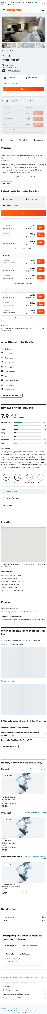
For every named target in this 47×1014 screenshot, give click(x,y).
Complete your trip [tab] (12, 946)
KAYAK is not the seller (24, 990)
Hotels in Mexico (38, 1009)
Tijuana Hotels (18, 1013)
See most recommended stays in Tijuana (35, 857)
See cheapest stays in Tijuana (35, 813)
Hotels (13, 1009)
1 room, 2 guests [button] (10, 83)
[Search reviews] (25, 491)
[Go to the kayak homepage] (14, 10)
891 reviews (15, 71)
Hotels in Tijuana (11, 961)
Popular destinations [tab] (30, 946)
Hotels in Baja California (12, 1011)
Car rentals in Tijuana (13, 958)
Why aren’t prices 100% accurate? (24, 998)
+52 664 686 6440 (9, 68)
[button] (44, 3)
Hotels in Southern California (30, 1011)
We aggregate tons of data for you (24, 994)
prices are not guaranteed (10, 984)
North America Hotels (24, 1009)
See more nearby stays (38, 769)
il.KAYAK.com (5, 1009)
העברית (34, 2)
